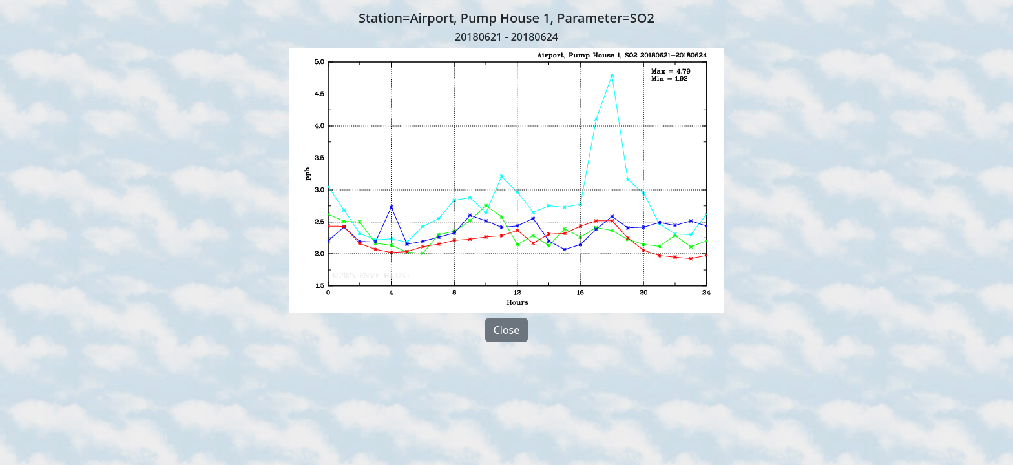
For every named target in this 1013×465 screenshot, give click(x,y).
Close (507, 330)
